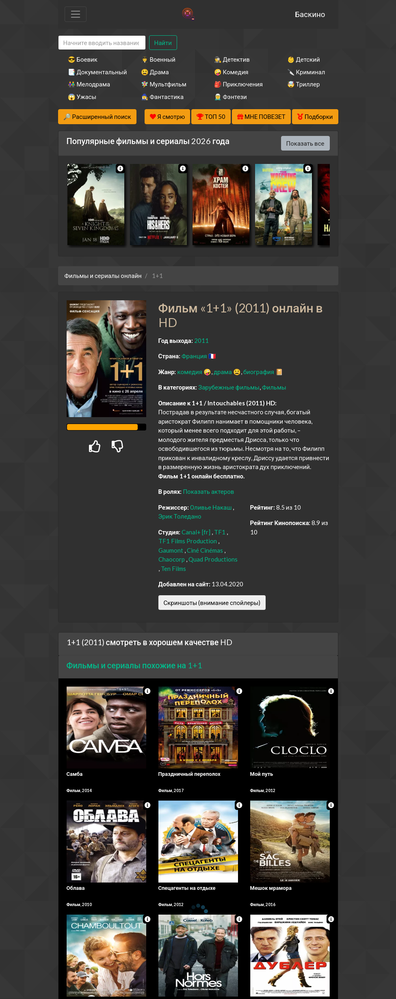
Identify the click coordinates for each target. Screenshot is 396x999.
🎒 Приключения (238, 84)
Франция (194, 356)
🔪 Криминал (306, 71)
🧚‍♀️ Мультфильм (163, 84)
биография (258, 371)
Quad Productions (213, 559)
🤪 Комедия (231, 71)
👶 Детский (303, 59)
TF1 (219, 532)
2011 (201, 340)
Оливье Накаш (211, 507)
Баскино (310, 14)
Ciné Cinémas (205, 550)
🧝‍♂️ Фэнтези (230, 96)
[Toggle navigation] (76, 14)
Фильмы (274, 387)
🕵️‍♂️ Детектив (232, 59)
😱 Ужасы (82, 96)
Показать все (305, 143)
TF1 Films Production (187, 541)
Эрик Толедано (179, 516)
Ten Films (173, 568)
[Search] (102, 42)
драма (223, 371)
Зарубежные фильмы (229, 387)
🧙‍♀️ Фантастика (162, 96)
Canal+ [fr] (196, 532)
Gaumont (170, 550)
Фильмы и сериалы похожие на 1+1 (135, 665)
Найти (163, 42)
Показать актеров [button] (208, 491)
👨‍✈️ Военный (158, 59)
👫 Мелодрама (89, 84)
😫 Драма (155, 71)
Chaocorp (171, 559)
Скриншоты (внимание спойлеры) (212, 602)
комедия (189, 371)
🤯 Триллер (303, 84)
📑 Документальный (93, 71)
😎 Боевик (82, 59)
